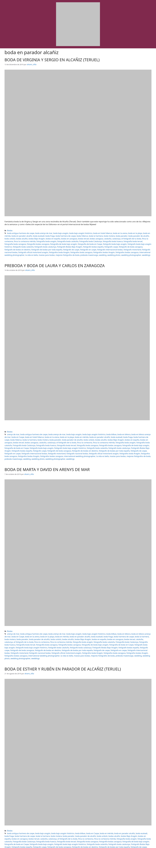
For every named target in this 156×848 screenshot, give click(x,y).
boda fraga (32, 235)
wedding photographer (72, 450)
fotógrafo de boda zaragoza (47, 245)
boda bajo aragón (55, 232)
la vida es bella (60, 250)
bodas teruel (49, 237)
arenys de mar (12, 431)
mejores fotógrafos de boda (93, 250)
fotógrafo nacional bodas (47, 247)
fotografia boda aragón (67, 438)
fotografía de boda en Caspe (22, 242)
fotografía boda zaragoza (98, 240)
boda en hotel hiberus (92, 232)
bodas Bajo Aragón (75, 435)
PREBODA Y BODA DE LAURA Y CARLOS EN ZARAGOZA (55, 262)
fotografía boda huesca (61, 240)
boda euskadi (22, 235)
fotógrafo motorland (29, 247)
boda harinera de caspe (47, 235)
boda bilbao (100, 431)
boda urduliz (127, 235)
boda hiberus (62, 235)
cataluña (71, 237)
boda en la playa (122, 232)
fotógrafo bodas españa (14, 245)
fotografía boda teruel (79, 240)
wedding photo (134, 250)
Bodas (9, 230)
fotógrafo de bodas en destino (70, 245)
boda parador (97, 235)
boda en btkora (112, 431)
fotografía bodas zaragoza (119, 240)
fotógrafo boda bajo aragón (44, 242)
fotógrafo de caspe (119, 245)
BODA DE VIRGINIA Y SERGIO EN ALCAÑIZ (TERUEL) (52, 59)
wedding (124, 250)
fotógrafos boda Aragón (94, 247)
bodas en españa (21, 237)
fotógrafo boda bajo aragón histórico (70, 242)
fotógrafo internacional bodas (75, 445)
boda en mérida (135, 232)
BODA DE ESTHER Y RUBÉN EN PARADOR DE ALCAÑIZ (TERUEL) (63, 654)
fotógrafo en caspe (134, 245)
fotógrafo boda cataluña (94, 242)
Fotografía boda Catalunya (41, 240)
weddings (19, 252)
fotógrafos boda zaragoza (114, 247)
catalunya (78, 237)
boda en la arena (108, 232)
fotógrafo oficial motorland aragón (71, 247)
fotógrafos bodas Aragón (134, 247)
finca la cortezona (108, 237)
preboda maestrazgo (112, 250)
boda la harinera (74, 235)
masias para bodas (74, 250)
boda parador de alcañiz (112, 235)
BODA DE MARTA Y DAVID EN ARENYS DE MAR (47, 460)
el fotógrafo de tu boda (92, 237)
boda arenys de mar (40, 232)
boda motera (86, 235)
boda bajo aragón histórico (73, 232)
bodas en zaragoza (36, 237)
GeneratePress (99, 844)
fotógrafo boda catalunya (114, 242)
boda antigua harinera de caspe (19, 232)
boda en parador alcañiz (77, 433)
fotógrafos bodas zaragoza (15, 250)
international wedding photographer (40, 250)
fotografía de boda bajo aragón (63, 440)
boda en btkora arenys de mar (130, 431)
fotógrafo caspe (30, 245)
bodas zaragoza (61, 237)
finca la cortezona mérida (126, 237)
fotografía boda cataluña (20, 240)
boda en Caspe (84, 818)
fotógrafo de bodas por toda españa (97, 245)
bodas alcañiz (138, 235)
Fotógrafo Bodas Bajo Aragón (136, 242)
